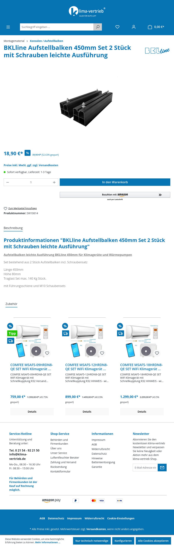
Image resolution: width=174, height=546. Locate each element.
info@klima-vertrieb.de (18, 456)
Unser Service (58, 453)
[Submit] (162, 467)
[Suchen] (97, 27)
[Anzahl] (31, 182)
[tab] (13, 228)
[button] (115, 196)
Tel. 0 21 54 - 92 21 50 (24, 450)
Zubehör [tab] (11, 304)
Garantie (97, 467)
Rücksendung (58, 467)
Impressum (98, 440)
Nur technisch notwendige (91, 540)
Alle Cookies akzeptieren (153, 540)
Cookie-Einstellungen (120, 518)
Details (32, 411)
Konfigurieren (123, 540)
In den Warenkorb (115, 182)
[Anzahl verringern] (7, 182)
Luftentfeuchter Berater (64, 457)
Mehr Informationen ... (47, 542)
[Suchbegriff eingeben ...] (57, 27)
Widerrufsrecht (101, 449)
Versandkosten (96, 529)
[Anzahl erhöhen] (54, 182)
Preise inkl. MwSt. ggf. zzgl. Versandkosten (31, 165)
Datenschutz (99, 453)
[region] (87, 107)
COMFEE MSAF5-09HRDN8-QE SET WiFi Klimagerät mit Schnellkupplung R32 (32, 367)
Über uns (56, 448)
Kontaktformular (60, 471)
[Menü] (8, 27)
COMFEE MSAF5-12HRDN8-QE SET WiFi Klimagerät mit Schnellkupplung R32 (87, 367)
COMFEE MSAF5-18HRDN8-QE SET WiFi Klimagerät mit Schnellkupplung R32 (141, 367)
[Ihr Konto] (133, 27)
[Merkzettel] (117, 27)
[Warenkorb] (156, 27)
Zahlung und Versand (63, 462)
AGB (94, 444)
